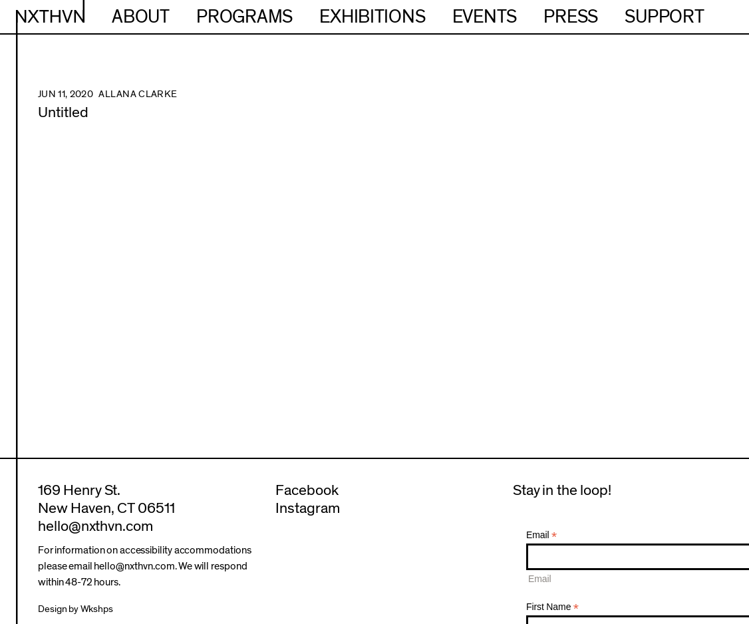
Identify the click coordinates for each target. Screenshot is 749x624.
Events (484, 17)
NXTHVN (50, 17)
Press (570, 17)
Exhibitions (372, 17)
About (141, 17)
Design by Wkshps (75, 609)
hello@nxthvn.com (95, 526)
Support (664, 17)
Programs (244, 17)
